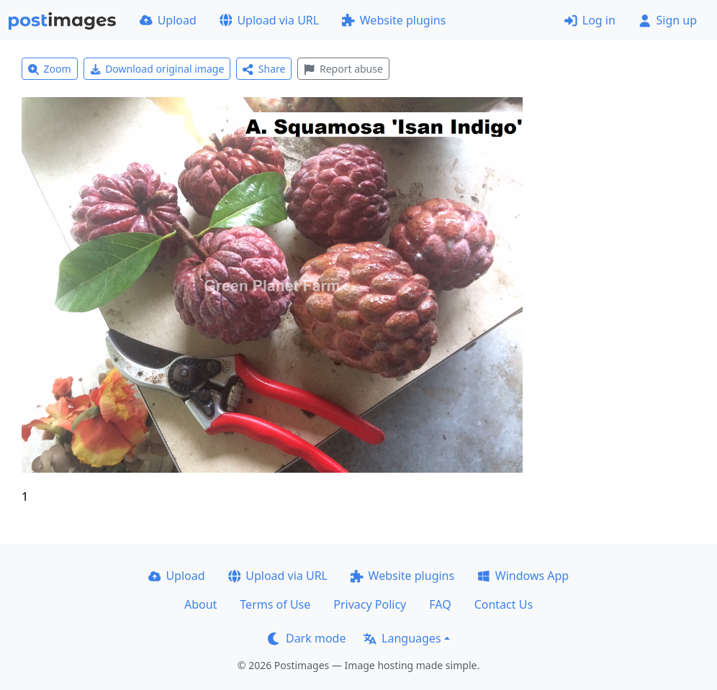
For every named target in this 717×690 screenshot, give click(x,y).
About (200, 604)
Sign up (668, 20)
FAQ (440, 604)
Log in (589, 20)
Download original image (157, 69)
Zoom (49, 69)
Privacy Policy (369, 604)
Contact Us (503, 604)
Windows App (523, 576)
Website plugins (394, 20)
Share (264, 69)
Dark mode (307, 638)
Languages (402, 638)
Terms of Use (275, 604)
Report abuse (343, 69)
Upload (168, 20)
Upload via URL (269, 20)
